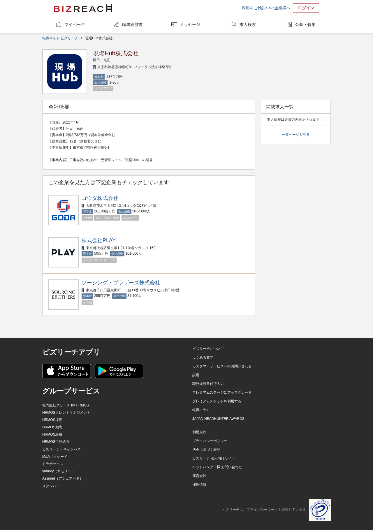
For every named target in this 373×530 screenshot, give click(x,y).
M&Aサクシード (54, 457)
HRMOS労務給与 (55, 442)
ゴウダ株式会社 (100, 198)
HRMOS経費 (52, 434)
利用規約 (199, 432)
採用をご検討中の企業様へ (266, 8)
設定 (195, 375)
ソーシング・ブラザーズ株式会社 (121, 283)
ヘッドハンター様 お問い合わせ (217, 467)
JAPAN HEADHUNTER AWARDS (218, 419)
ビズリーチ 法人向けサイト (213, 458)
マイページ (74, 24)
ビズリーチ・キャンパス (61, 449)
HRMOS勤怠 (52, 427)
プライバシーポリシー (209, 441)
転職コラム (201, 410)
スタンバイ (51, 486)
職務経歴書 (132, 24)
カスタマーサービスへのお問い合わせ (222, 366)
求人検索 (248, 24)
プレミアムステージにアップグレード (222, 392)
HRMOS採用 (52, 420)
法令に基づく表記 (206, 450)
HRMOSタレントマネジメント (66, 413)
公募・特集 (305, 24)
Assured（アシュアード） (62, 478)
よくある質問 (202, 357)
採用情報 (199, 485)
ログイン (306, 8)
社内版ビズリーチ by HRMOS (65, 405)
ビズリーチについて (208, 349)
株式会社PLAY (99, 240)
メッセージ (190, 24)
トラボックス (52, 464)
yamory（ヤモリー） (58, 471)
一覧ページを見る (296, 135)
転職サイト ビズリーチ (60, 38)
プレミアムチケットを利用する (216, 401)
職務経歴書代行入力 (208, 384)
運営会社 (199, 476)
